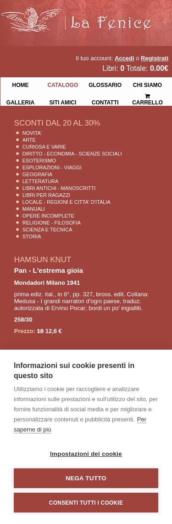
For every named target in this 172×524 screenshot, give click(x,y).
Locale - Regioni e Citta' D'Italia (66, 202)
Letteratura (40, 181)
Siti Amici (62, 101)
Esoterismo (39, 160)
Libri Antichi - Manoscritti (59, 188)
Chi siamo (147, 84)
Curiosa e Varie (44, 147)
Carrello (147, 95)
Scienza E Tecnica (47, 229)
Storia (31, 236)
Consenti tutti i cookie (86, 503)
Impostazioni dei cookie (86, 453)
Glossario (105, 84)
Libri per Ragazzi (46, 195)
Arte (29, 140)
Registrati (154, 58)
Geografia (37, 174)
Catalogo (62, 84)
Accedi (124, 58)
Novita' (32, 133)
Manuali (33, 209)
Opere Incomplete (48, 216)
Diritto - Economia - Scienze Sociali (72, 153)
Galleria (20, 101)
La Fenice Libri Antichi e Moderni (80, 14)
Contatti (105, 101)
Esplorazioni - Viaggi (52, 167)
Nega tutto (86, 478)
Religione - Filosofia (51, 222)
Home (20, 84)
